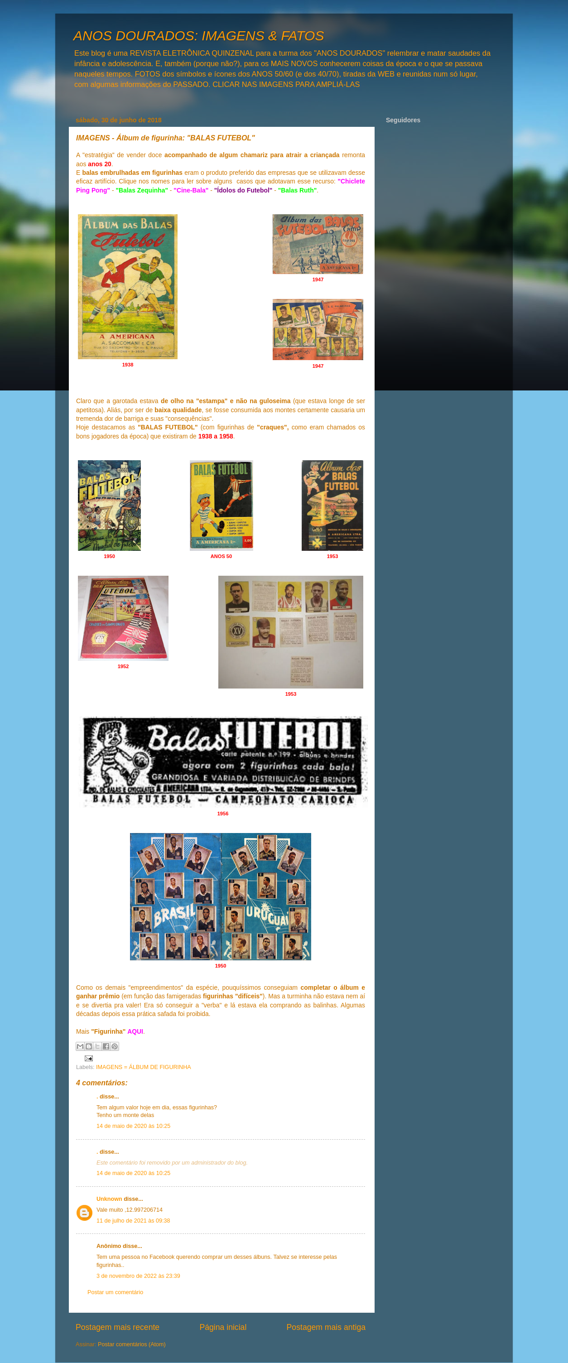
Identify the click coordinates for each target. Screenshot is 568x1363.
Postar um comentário (115, 1292)
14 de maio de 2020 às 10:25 (133, 1126)
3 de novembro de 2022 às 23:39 (138, 1276)
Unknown (109, 1199)
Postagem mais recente (117, 1327)
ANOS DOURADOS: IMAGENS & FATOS (198, 35)
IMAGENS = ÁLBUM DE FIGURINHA (143, 1067)
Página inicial (222, 1327)
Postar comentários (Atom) (132, 1344)
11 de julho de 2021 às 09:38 (133, 1221)
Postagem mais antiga (326, 1327)
